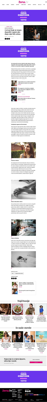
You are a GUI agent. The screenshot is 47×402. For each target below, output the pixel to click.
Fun (44, 4)
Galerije (12, 4)
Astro (8, 4)
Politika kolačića (26, 400)
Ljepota (29, 4)
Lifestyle (34, 4)
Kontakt (16, 399)
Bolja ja (39, 4)
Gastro (17, 4)
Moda (3, 4)
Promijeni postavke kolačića (39, 400)
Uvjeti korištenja (32, 400)
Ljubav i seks (23, 4)
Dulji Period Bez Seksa (19, 273)
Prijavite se (36, 362)
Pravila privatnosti (20, 400)
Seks (12, 273)
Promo (20, 393)
